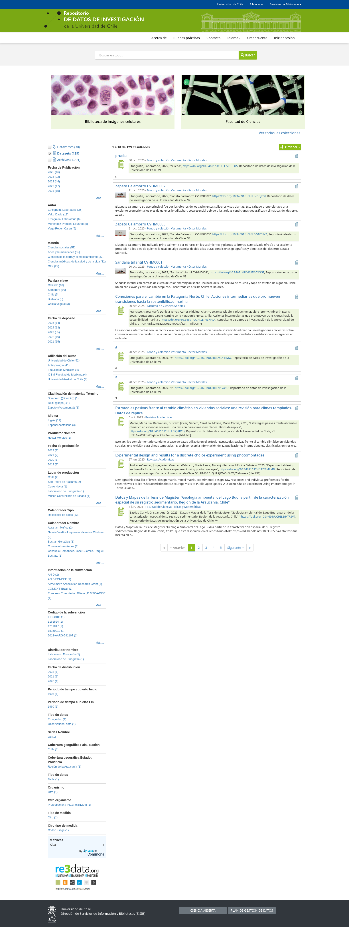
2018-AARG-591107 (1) (62, 635)
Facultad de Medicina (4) (63, 370)
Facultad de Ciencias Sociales (166, 306)
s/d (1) (52, 736)
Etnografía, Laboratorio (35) (65, 209)
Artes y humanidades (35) (64, 252)
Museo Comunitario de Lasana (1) (69, 496)
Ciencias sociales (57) (61, 247)
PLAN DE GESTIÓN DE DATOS (252, 910)
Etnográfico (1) (57, 719)
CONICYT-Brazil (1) (60, 588)
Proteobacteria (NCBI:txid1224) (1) (69, 804)
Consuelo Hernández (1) (63, 546)
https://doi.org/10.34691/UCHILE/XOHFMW (203, 358)
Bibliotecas (256, 4)
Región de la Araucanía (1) (64, 766)
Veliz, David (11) (58, 214)
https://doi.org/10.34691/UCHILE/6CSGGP (237, 272)
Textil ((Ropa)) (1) (59, 403)
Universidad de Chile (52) (63, 360)
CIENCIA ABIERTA (202, 910)
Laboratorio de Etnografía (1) (66, 491)
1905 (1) (53, 694)
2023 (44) (54, 181)
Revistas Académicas (158, 417)
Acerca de (158, 37)
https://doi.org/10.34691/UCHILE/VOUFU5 (210, 166)
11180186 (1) (56, 617)
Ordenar (290, 147)
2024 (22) (54, 176)
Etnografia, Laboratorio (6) (64, 219)
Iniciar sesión (284, 37)
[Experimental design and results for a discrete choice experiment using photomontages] (120, 463)
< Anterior (177, 547)
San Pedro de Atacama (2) (64, 481)
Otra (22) (53, 266)
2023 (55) (54, 332)
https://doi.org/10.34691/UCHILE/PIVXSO (202, 388)
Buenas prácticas (186, 37)
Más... (99, 198)
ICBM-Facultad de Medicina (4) (67, 374)
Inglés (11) (54, 420)
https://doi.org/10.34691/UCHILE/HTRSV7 (268, 516)
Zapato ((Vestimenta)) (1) (63, 407)
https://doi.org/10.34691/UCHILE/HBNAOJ (188, 320)
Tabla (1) (53, 779)
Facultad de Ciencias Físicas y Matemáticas (173, 507)
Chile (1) (53, 749)
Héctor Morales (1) (59, 437)
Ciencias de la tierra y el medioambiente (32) (75, 256)
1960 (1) (53, 706)
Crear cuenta (257, 37)
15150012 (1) (56, 630)
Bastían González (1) (61, 541)
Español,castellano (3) (62, 425)
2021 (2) (53, 455)
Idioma (234, 37)
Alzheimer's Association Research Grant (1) (75, 584)
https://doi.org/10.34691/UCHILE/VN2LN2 (239, 234)
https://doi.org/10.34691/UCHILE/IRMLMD (247, 469)
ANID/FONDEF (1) (59, 579)
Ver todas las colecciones (279, 132)
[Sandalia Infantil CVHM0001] (120, 271)
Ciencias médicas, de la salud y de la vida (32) (77, 261)
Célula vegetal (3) (59, 304)
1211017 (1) (55, 626)
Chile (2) (53, 477)
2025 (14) (54, 322)
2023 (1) (53, 450)
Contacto (214, 37)
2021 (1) (53, 676)
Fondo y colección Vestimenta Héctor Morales (177, 160)
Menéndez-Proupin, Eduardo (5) (68, 223)
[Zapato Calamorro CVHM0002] (120, 194)
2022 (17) (54, 186)
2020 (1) (53, 459)
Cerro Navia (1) (57, 486)
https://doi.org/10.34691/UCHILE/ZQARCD (157, 431)
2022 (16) (54, 337)
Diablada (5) (55, 299)
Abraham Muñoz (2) (60, 527)
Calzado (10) (56, 285)
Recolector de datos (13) (63, 514)
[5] (120, 386)
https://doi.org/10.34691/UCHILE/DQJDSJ (239, 196)
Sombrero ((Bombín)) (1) (63, 398)
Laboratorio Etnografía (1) (64, 654)
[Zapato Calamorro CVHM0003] (120, 232)
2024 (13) (54, 327)
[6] (120, 356)
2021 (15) (54, 190)
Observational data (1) (62, 724)
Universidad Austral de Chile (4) (67, 379)
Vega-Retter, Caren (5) (62, 228)
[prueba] (120, 164)
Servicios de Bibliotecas (285, 4)
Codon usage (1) (58, 830)
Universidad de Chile (230, 4)
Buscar (248, 55)
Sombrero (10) (57, 289)
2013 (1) (53, 464)
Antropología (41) (58, 365)
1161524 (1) (55, 621)
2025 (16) (54, 172)
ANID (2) (53, 574)
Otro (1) (52, 792)
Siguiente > (235, 547)
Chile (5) (53, 294)
